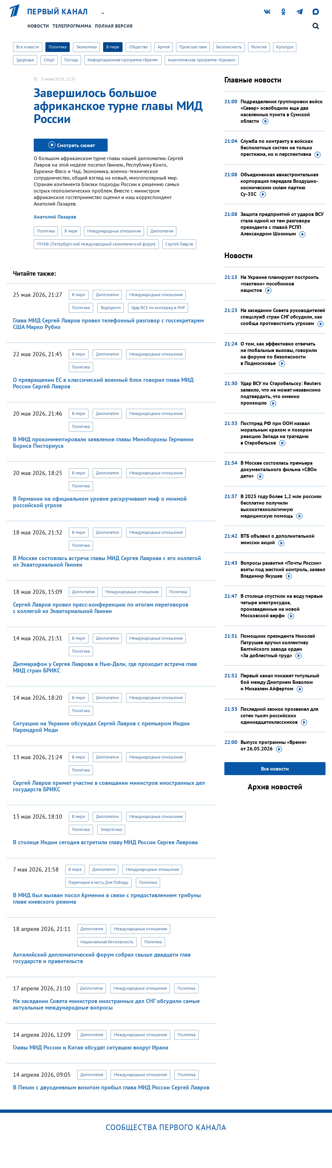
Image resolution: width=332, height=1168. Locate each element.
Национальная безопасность (107, 942)
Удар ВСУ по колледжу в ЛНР (158, 307)
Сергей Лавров (179, 244)
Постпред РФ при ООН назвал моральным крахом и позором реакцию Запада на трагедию (276, 433)
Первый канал (57, 11)
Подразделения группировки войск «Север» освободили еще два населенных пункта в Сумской (282, 111)
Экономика (86, 47)
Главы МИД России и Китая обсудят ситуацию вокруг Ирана (90, 1047)
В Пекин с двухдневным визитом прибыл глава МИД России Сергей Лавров (111, 1087)
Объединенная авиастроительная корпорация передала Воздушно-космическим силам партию (279, 184)
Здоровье (25, 60)
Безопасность (229, 47)
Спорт (49, 60)
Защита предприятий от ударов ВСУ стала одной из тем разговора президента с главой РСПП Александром (282, 224)
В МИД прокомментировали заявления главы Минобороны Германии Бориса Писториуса (103, 442)
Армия (164, 47)
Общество (138, 47)
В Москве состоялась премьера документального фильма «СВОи (279, 469)
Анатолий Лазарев (55, 216)
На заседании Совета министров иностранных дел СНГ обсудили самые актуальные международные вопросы (106, 1004)
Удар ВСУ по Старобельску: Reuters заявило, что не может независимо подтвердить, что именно (281, 393)
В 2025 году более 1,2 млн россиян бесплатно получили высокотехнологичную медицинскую (281, 506)
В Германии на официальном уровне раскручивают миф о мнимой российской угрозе (100, 502)
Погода (71, 60)
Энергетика (111, 829)
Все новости (27, 47)
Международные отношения (113, 231)
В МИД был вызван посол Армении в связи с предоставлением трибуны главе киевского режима (107, 898)
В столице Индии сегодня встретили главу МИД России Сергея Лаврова (105, 842)
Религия (259, 47)
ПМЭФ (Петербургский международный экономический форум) (96, 244)
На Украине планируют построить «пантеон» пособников (280, 284)
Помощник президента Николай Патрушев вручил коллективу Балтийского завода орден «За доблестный (278, 646)
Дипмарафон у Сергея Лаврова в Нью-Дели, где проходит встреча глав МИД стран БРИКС (105, 667)
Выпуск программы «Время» (274, 745)
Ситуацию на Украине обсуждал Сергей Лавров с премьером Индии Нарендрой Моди (101, 727)
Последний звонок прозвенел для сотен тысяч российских (279, 716)
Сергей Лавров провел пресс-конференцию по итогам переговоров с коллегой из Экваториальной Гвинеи (100, 608)
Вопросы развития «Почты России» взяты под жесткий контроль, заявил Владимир (283, 569)
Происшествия (193, 47)
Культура (284, 47)
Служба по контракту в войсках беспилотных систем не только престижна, (281, 148)
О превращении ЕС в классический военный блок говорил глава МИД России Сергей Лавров (103, 383)
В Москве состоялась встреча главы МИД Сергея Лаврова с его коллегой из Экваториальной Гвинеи (107, 561)
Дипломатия (161, 231)
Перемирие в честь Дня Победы (98, 882)
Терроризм (111, 307)
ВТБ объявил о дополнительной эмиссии (277, 539)
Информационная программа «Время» (123, 60)
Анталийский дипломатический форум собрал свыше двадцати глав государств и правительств (102, 958)
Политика (57, 47)
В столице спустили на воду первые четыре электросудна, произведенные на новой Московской (282, 606)
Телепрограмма (72, 26)
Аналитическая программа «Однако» (201, 60)
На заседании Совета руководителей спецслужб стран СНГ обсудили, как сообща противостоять (283, 317)
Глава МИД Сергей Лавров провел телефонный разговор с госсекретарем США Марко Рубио (108, 324)
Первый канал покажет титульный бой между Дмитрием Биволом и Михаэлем (280, 682)
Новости (38, 26)
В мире (113, 47)
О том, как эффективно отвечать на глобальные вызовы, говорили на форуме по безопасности (279, 353)
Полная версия (114, 26)
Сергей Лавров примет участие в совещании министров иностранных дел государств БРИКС (109, 786)
